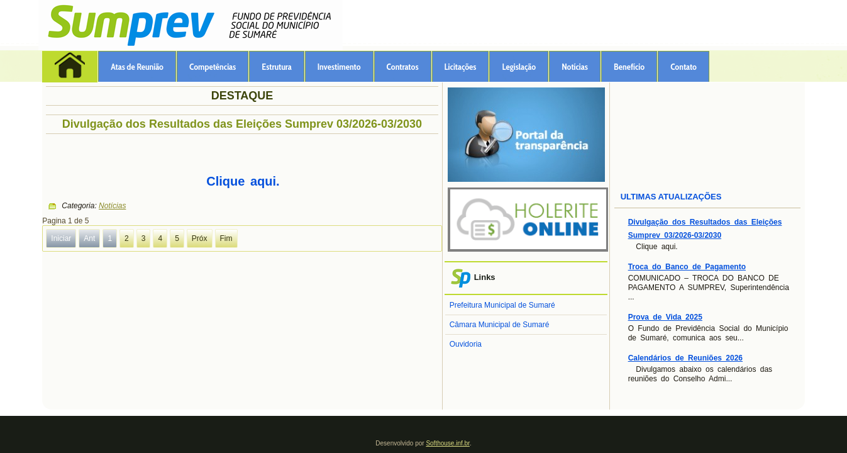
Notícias (575, 66)
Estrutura (277, 66)
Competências (212, 66)
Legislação (519, 66)
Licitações (461, 66)
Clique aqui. (242, 181)
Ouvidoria (466, 344)
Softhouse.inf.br (448, 443)
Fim (226, 238)
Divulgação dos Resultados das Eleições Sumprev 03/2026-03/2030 (242, 124)
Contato (683, 66)
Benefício (629, 66)
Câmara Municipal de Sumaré (500, 324)
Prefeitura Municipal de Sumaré (502, 305)
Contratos (403, 66)
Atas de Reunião (137, 66)
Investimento (339, 66)
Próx (200, 238)
